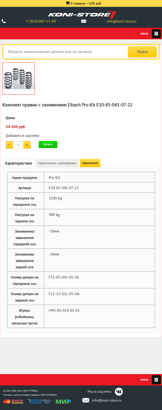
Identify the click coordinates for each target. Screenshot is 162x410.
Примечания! (90, 163)
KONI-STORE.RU (49, 394)
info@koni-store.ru (122, 21)
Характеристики (18, 163)
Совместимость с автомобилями (57, 163)
